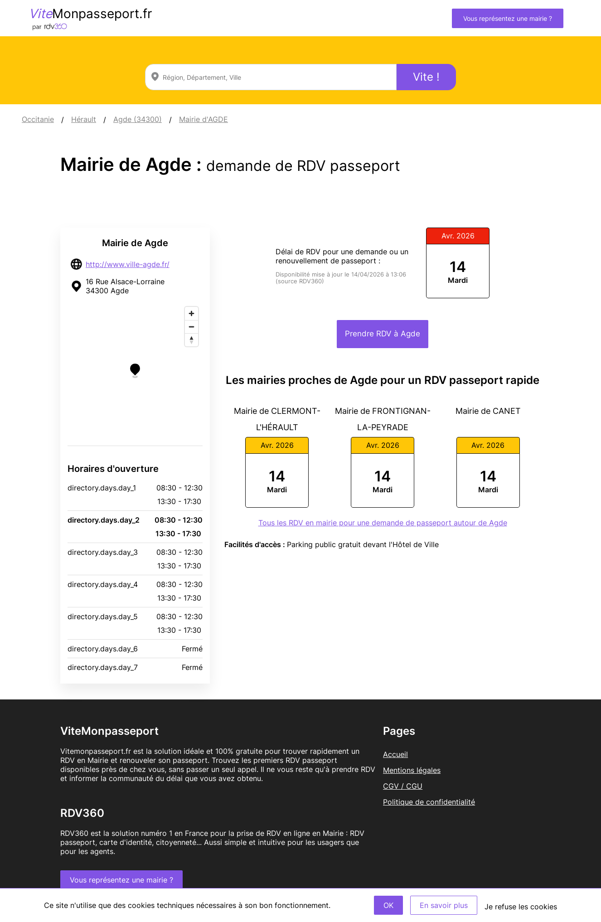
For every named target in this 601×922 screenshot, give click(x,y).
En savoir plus (444, 905)
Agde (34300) (137, 119)
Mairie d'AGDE (203, 119)
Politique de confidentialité (429, 801)
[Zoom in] (191, 313)
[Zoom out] (191, 326)
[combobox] (271, 77)
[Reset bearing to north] (191, 339)
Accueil (395, 754)
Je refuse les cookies (521, 906)
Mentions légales (412, 770)
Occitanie (38, 119)
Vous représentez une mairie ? (507, 18)
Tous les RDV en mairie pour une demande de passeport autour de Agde (382, 522)
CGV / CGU (402, 786)
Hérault (83, 119)
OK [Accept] (388, 905)
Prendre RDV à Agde (382, 333)
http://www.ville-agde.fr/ (128, 264)
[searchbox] (271, 77)
